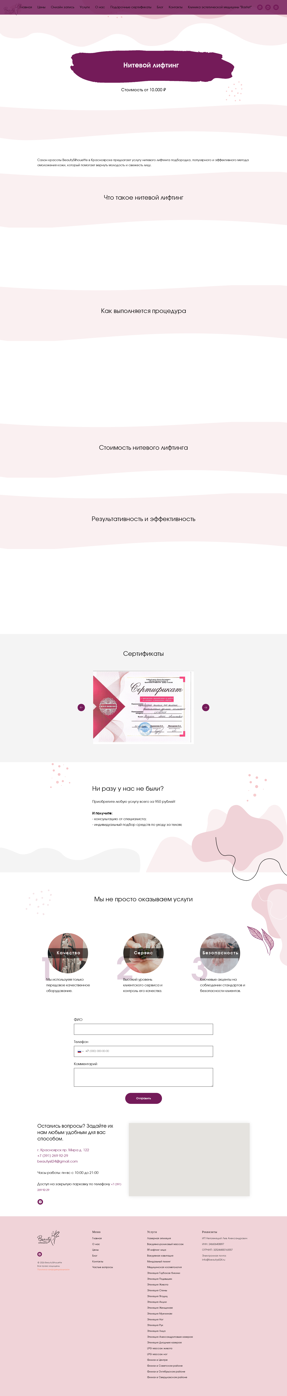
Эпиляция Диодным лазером (164, 1343)
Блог (160, 7)
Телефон (81, 1042)
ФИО (78, 1020)
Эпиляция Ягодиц (157, 1296)
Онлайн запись (62, 7)
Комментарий (85, 1064)
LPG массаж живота (159, 1348)
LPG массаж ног (157, 1354)
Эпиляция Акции (157, 1302)
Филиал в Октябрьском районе (166, 1372)
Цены (41, 7)
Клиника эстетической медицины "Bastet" (220, 7)
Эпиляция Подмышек (159, 1279)
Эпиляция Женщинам (160, 1308)
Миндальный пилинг (159, 1262)
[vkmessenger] (268, 7)
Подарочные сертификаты (130, 7)
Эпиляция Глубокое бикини (163, 1273)
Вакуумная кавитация (160, 1256)
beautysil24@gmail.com (57, 1161)
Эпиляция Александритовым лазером (170, 1337)
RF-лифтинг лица (156, 1250)
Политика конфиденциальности (53, 1270)
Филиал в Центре (157, 1360)
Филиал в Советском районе (165, 1366)
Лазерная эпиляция (159, 1238)
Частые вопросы (102, 1267)
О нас (100, 7)
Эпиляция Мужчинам (159, 1314)
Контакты (175, 7)
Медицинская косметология (164, 1267)
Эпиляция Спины (157, 1290)
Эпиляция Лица (156, 1331)
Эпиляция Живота (157, 1285)
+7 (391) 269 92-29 (52, 1156)
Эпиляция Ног (155, 1319)
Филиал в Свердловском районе (167, 1377)
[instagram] (276, 7)
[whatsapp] (260, 7)
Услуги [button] (85, 7)
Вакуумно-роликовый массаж (165, 1244)
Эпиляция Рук (155, 1325)
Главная (26, 7)
